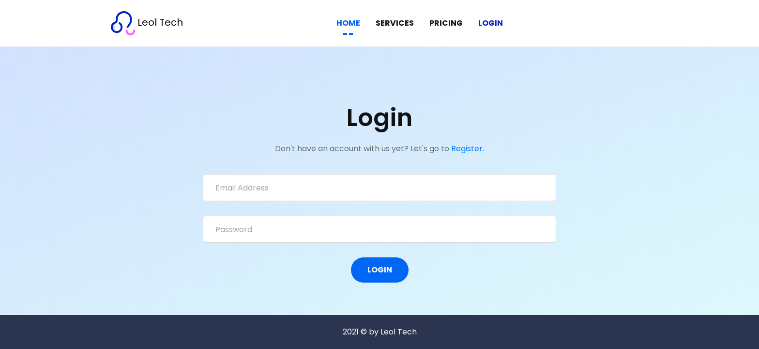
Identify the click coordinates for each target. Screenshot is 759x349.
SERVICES (395, 23)
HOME (348, 23)
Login (490, 23)
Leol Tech (147, 23)
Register (467, 148)
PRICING (446, 23)
